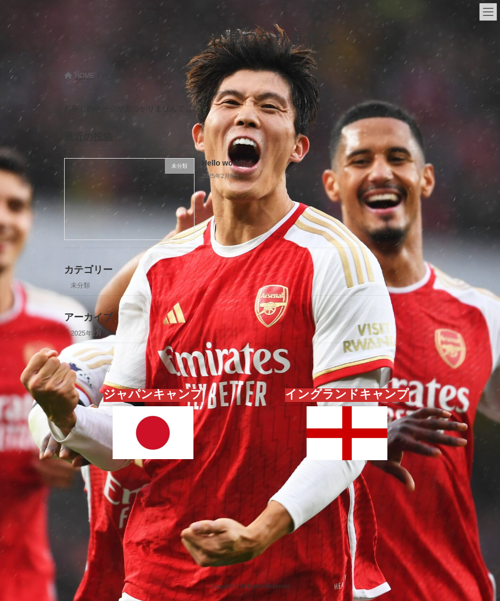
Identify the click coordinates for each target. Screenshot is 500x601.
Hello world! (223, 163)
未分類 (80, 285)
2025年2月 (86, 333)
